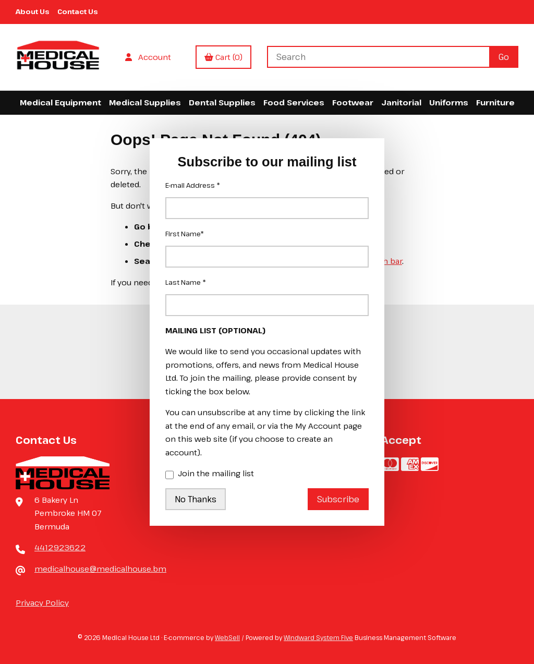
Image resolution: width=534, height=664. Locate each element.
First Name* (184, 233)
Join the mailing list (209, 474)
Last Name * (185, 282)
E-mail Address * (192, 185)
